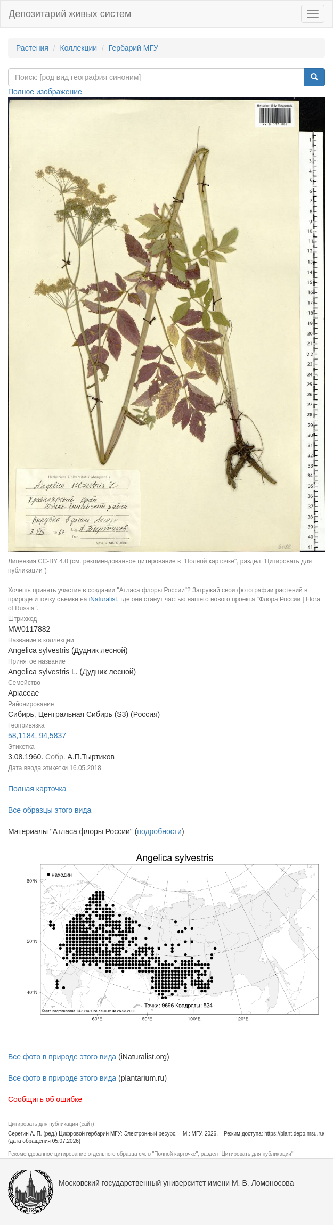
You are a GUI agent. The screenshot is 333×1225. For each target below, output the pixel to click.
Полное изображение (45, 91)
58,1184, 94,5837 (37, 735)
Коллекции (79, 48)
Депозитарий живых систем (70, 14)
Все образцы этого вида (49, 810)
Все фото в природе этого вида (62, 1056)
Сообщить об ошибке (45, 1099)
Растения (32, 48)
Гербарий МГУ (133, 48)
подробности (159, 831)
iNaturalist (103, 599)
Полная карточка (37, 789)
